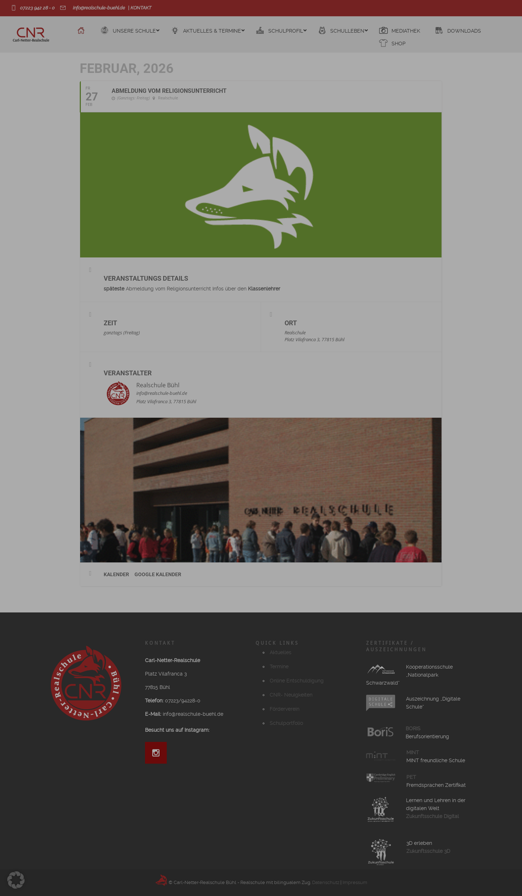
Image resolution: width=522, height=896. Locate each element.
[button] (16, 880)
